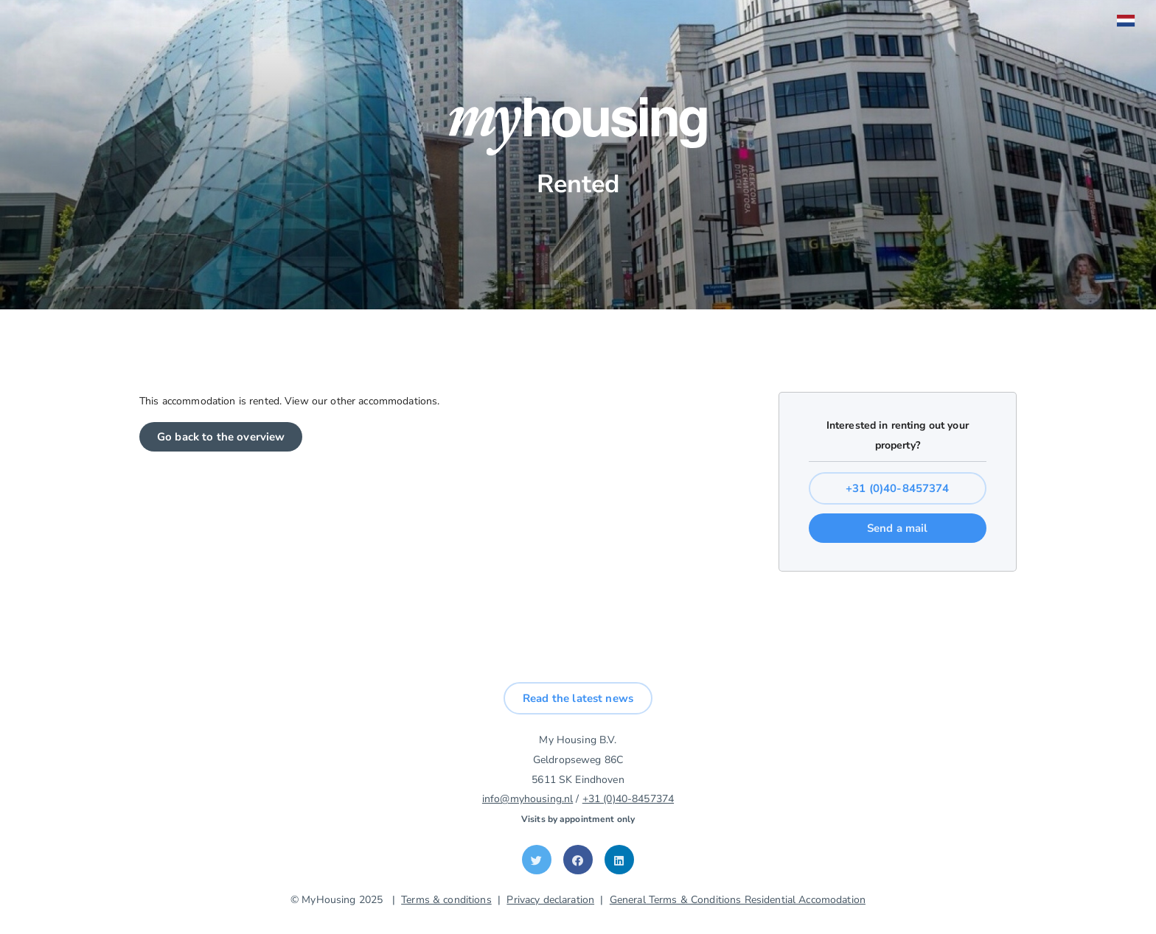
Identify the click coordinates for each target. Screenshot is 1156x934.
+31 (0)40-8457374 (898, 488)
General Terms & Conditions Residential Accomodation (738, 900)
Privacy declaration (550, 900)
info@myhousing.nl (527, 799)
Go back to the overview (221, 436)
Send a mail (897, 528)
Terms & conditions (446, 900)
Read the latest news (578, 698)
